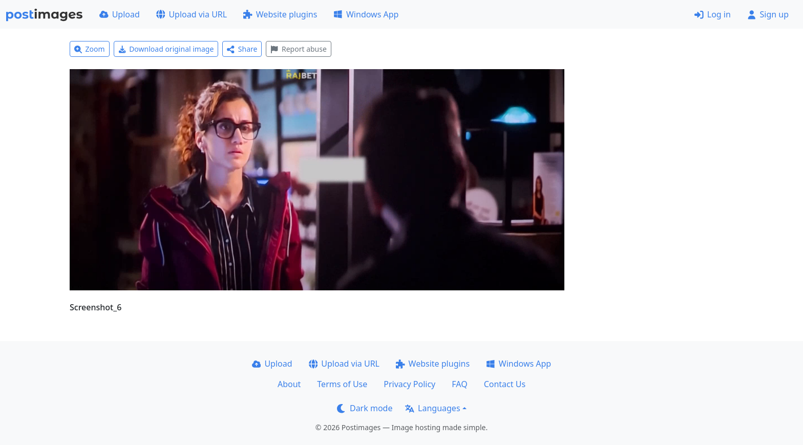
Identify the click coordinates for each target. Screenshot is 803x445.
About (289, 384)
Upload (119, 14)
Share (242, 49)
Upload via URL (191, 14)
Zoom (89, 49)
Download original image (166, 49)
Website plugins (280, 14)
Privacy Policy (409, 384)
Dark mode (364, 408)
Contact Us (504, 384)
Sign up (768, 14)
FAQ (459, 384)
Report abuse (298, 49)
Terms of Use (342, 384)
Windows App (365, 14)
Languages (432, 408)
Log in (712, 14)
